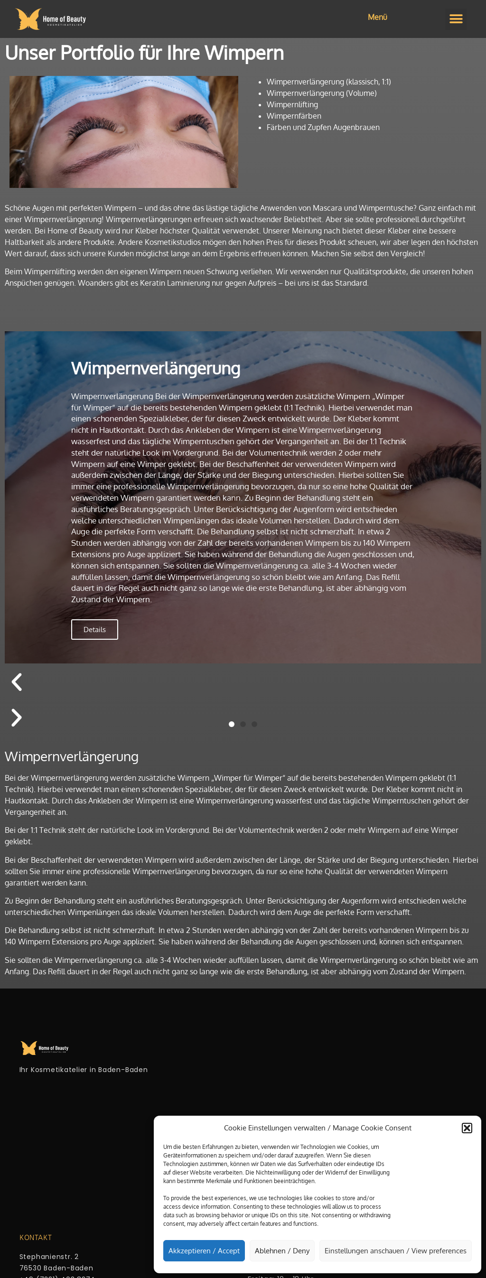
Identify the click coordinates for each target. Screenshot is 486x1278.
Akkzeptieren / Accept (204, 1250)
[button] (467, 1128)
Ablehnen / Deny (282, 1250)
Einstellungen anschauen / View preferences (396, 1250)
